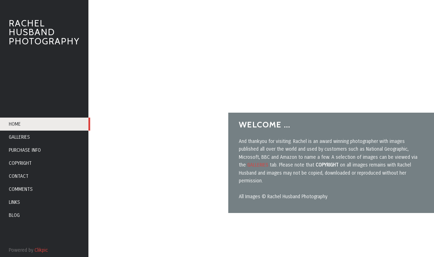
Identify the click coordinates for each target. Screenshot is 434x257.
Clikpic (41, 250)
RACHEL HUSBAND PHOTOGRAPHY (44, 32)
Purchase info (25, 150)
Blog (14, 215)
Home (15, 124)
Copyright (20, 163)
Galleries (19, 137)
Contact (19, 176)
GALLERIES (258, 165)
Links (14, 202)
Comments (21, 189)
